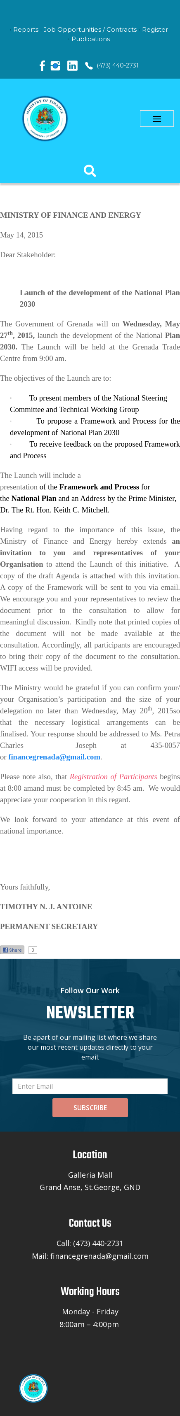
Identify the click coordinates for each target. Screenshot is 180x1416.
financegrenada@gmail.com (54, 756)
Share (12, 950)
